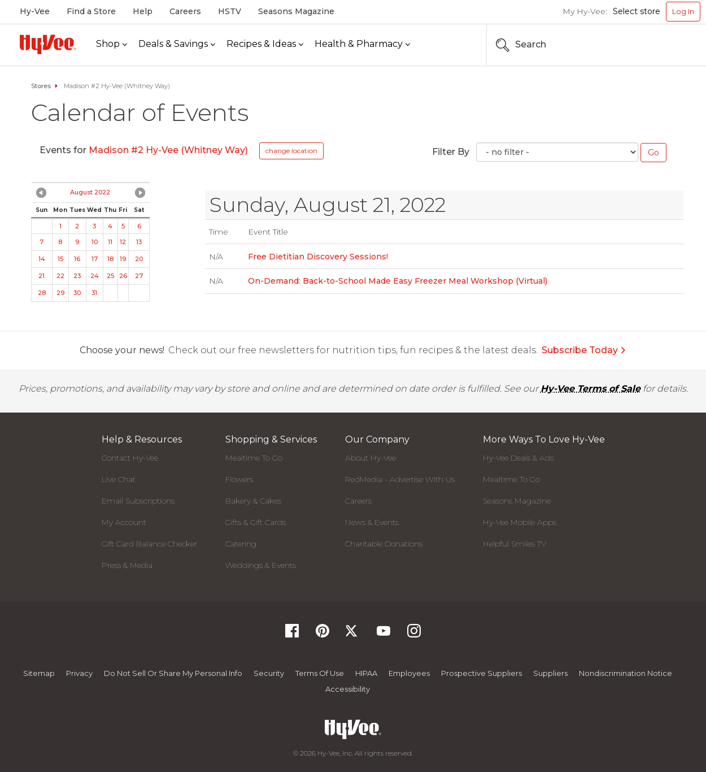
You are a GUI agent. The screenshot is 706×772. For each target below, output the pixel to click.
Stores (41, 86)
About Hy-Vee (370, 458)
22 (60, 276)
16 (77, 259)
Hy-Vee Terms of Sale (590, 388)
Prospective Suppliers (481, 673)
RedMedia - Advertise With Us (400, 479)
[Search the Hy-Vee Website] (666, 44)
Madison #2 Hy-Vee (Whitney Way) (168, 150)
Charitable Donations (383, 544)
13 (139, 242)
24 (94, 276)
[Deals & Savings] (177, 44)
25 (110, 276)
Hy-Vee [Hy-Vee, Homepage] (35, 11)
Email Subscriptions (138, 501)
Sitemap (39, 673)
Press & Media (127, 565)
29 (60, 293)
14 (41, 259)
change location (291, 150)
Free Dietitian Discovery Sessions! (318, 256)
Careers (185, 11)
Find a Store (91, 11)
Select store (636, 11)
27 (139, 276)
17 (94, 259)
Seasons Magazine (296, 11)
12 (123, 242)
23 (77, 276)
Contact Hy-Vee (130, 458)
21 (41, 276)
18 (110, 259)
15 (60, 259)
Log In (683, 11)
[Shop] (111, 44)
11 (110, 242)
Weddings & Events (260, 565)
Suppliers (550, 673)
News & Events (372, 522)
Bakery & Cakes (253, 501)
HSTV (229, 11)
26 (123, 276)
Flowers (239, 479)
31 (94, 293)
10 (94, 242)
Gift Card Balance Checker (149, 544)
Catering (240, 544)
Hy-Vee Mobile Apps (519, 522)
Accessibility (347, 688)
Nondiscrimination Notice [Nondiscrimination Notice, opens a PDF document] (625, 673)
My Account (124, 522)
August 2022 (90, 192)
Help (142, 11)
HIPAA (366, 673)
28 (42, 293)
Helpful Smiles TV (514, 544)
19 (123, 259)
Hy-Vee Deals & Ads (518, 458)
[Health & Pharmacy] (362, 44)
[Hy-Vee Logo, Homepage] (48, 44)
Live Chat (119, 479)
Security (269, 673)
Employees (409, 673)
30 (77, 293)
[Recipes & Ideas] (265, 44)
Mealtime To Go (253, 458)
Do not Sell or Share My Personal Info (173, 673)
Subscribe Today (584, 350)
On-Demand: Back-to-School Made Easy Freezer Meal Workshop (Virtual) (397, 281)
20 (139, 259)
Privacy (79, 673)
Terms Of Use (319, 673)
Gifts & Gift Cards (255, 522)
